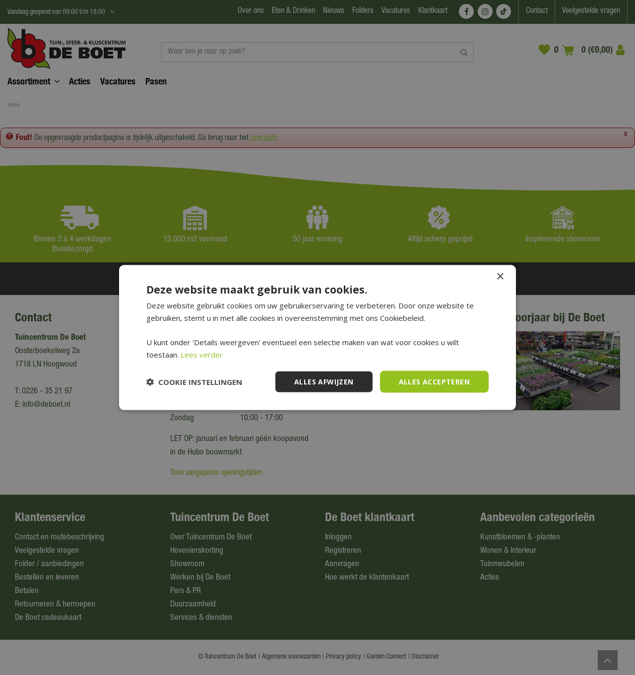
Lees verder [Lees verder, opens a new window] (202, 354)
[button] (194, 381)
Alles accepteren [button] (434, 381)
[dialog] (317, 337)
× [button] (500, 276)
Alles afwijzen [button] (324, 381)
